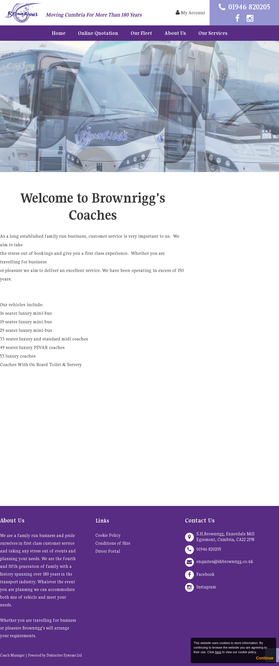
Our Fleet (141, 33)
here (218, 652)
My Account (190, 13)
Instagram (206, 587)
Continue (264, 658)
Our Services (212, 33)
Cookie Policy (108, 535)
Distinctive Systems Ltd (64, 655)
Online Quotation (98, 33)
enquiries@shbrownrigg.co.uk (224, 561)
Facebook (205, 574)
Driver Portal (107, 551)
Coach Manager (12, 655)
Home (58, 33)
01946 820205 (249, 6)
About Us (175, 33)
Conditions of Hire (112, 543)
